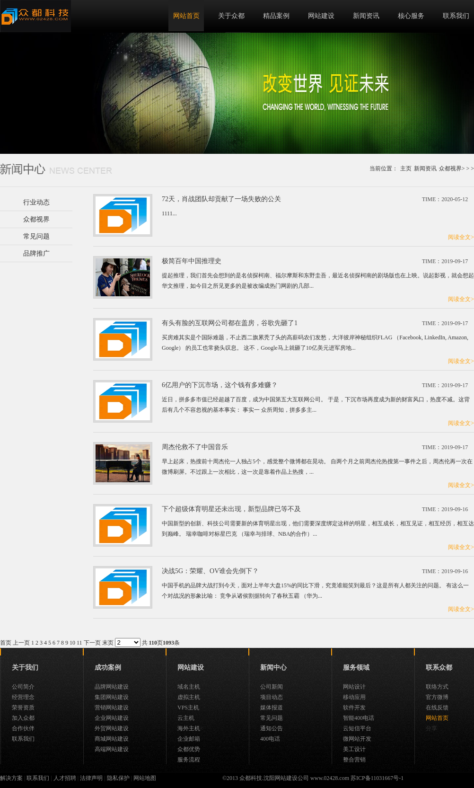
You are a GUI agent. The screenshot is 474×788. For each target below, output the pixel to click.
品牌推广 (36, 253)
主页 (406, 168)
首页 (5, 642)
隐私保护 (118, 778)
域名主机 (188, 686)
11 (79, 642)
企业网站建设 (112, 718)
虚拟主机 (188, 697)
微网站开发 (357, 738)
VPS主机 (188, 707)
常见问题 (36, 236)
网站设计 (354, 686)
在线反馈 (437, 707)
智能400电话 (358, 718)
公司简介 (23, 686)
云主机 (185, 718)
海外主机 (188, 728)
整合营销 (354, 759)
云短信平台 (357, 728)
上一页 (21, 642)
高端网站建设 (112, 749)
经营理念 (23, 697)
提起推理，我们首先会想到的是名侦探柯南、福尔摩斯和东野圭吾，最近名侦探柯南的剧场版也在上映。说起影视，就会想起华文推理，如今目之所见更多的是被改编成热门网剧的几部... (318, 280)
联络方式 (437, 686)
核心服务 (411, 15)
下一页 (92, 642)
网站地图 (144, 778)
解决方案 (11, 778)
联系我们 (456, 15)
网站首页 (186, 15)
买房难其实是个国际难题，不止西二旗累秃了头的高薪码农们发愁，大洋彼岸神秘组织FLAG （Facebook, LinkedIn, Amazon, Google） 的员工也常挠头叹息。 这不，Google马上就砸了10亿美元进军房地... (315, 342)
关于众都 (231, 15)
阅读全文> (461, 237)
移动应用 (354, 697)
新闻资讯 (366, 15)
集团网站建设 (112, 697)
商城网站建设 (112, 738)
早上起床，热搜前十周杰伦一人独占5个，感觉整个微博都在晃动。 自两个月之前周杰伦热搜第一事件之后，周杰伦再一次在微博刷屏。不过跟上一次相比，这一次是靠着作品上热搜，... (317, 466)
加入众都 (23, 718)
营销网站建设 (112, 707)
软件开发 (354, 707)
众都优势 (188, 749)
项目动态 (271, 697)
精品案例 (276, 15)
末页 (108, 642)
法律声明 (91, 778)
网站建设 (321, 15)
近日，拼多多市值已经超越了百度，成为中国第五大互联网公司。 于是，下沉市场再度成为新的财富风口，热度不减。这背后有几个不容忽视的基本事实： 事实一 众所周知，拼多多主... (316, 404)
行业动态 (36, 202)
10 (72, 642)
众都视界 (450, 168)
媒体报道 (271, 707)
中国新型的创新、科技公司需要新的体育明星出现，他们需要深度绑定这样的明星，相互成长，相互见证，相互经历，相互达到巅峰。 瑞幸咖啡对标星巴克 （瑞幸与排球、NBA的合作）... (318, 528)
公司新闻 (271, 686)
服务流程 (188, 759)
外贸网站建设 (112, 728)
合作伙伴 (23, 728)
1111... (169, 213)
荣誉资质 (23, 707)
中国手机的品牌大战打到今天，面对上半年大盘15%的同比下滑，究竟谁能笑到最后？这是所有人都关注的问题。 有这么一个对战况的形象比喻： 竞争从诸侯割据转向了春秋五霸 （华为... (315, 590)
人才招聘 (64, 778)
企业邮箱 (188, 738)
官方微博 (437, 697)
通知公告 (271, 728)
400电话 (270, 738)
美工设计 (354, 749)
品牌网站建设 (112, 686)
